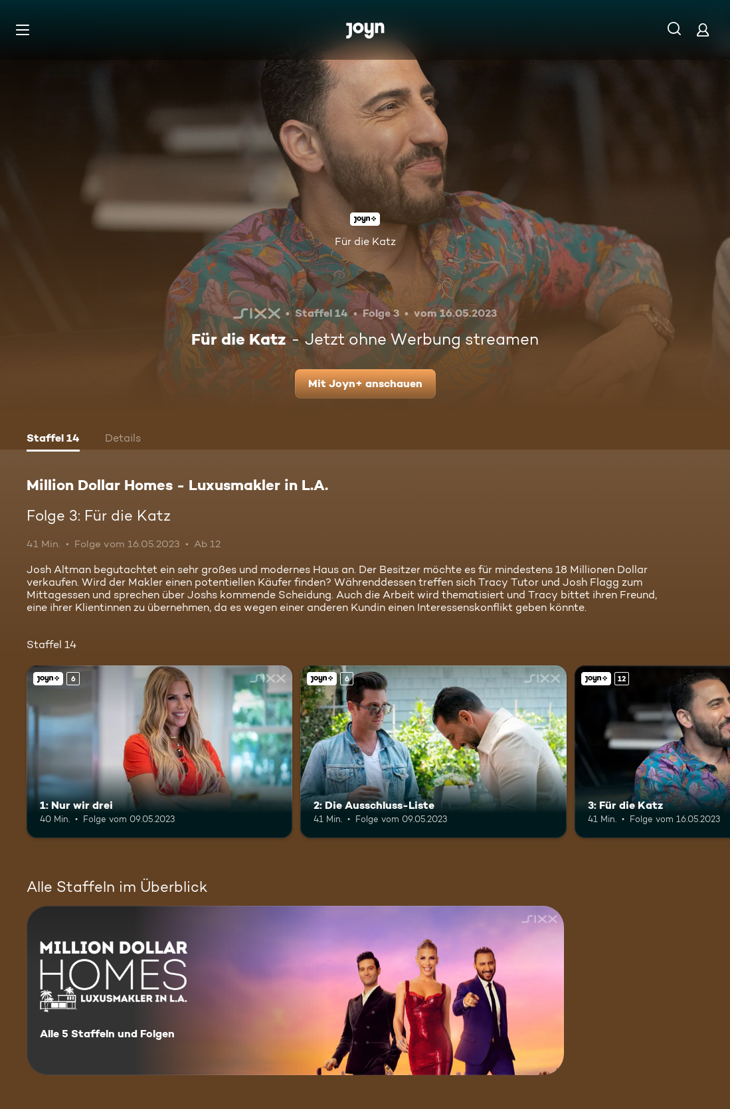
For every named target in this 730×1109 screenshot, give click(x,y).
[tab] (53, 440)
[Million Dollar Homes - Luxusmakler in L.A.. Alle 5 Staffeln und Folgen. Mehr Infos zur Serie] (295, 990)
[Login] (702, 29)
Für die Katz (365, 241)
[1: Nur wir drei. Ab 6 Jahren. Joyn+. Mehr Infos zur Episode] (159, 751)
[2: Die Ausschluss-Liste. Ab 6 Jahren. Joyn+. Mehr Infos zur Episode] (433, 751)
